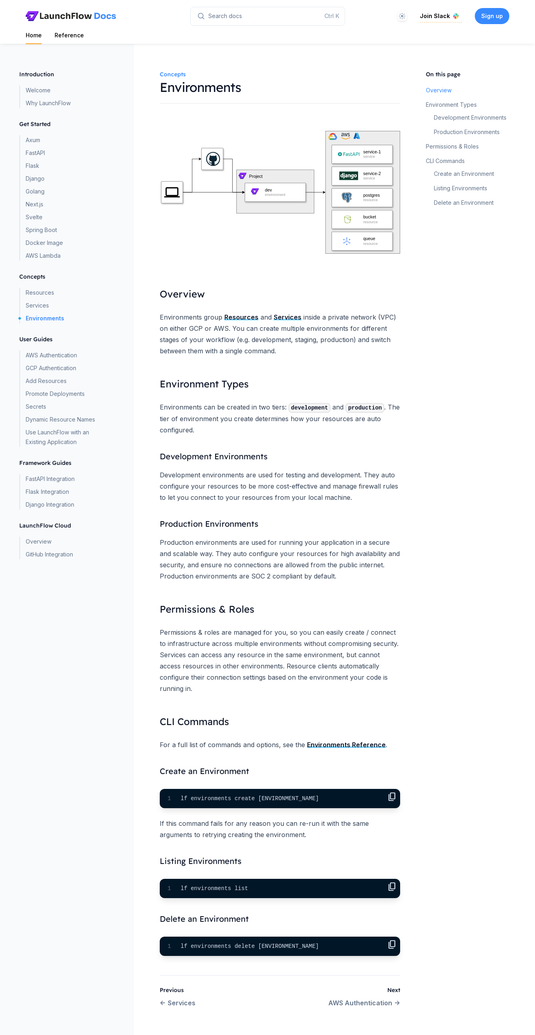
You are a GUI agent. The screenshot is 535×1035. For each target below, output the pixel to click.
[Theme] (402, 16)
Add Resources (46, 380)
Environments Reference (346, 745)
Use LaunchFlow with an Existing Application (57, 437)
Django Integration (50, 504)
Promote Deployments (55, 393)
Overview (38, 541)
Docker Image (44, 242)
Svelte (34, 217)
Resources (40, 292)
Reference (69, 35)
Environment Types (451, 104)
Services (37, 305)
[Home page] (71, 16)
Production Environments (467, 131)
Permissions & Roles (452, 146)
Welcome (38, 90)
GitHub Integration (49, 554)
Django (35, 178)
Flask (32, 165)
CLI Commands (445, 160)
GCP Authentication (51, 368)
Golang (35, 191)
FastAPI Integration (50, 478)
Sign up (492, 15)
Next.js (34, 204)
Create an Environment (464, 173)
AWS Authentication (51, 355)
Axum (33, 140)
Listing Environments (460, 188)
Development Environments (470, 117)
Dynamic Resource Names (60, 419)
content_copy (392, 797)
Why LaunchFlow (48, 103)
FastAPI (35, 152)
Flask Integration (47, 491)
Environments (45, 318)
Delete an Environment (464, 202)
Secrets (36, 406)
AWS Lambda (43, 255)
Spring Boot (41, 229)
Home (34, 35)
